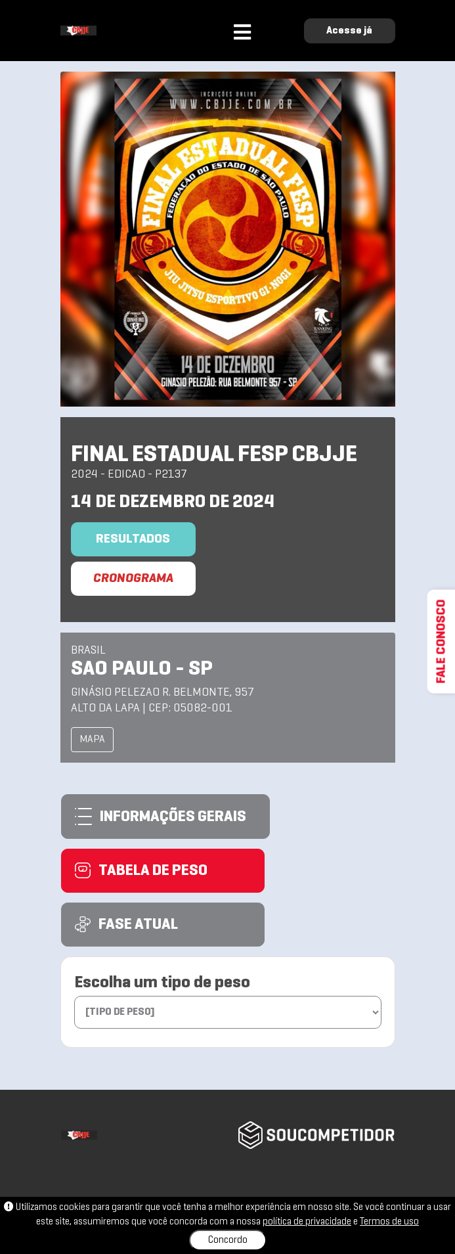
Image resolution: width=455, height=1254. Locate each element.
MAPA (92, 739)
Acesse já (349, 30)
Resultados (133, 539)
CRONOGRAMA (133, 579)
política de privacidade (307, 1221)
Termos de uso (389, 1221)
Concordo (228, 1240)
